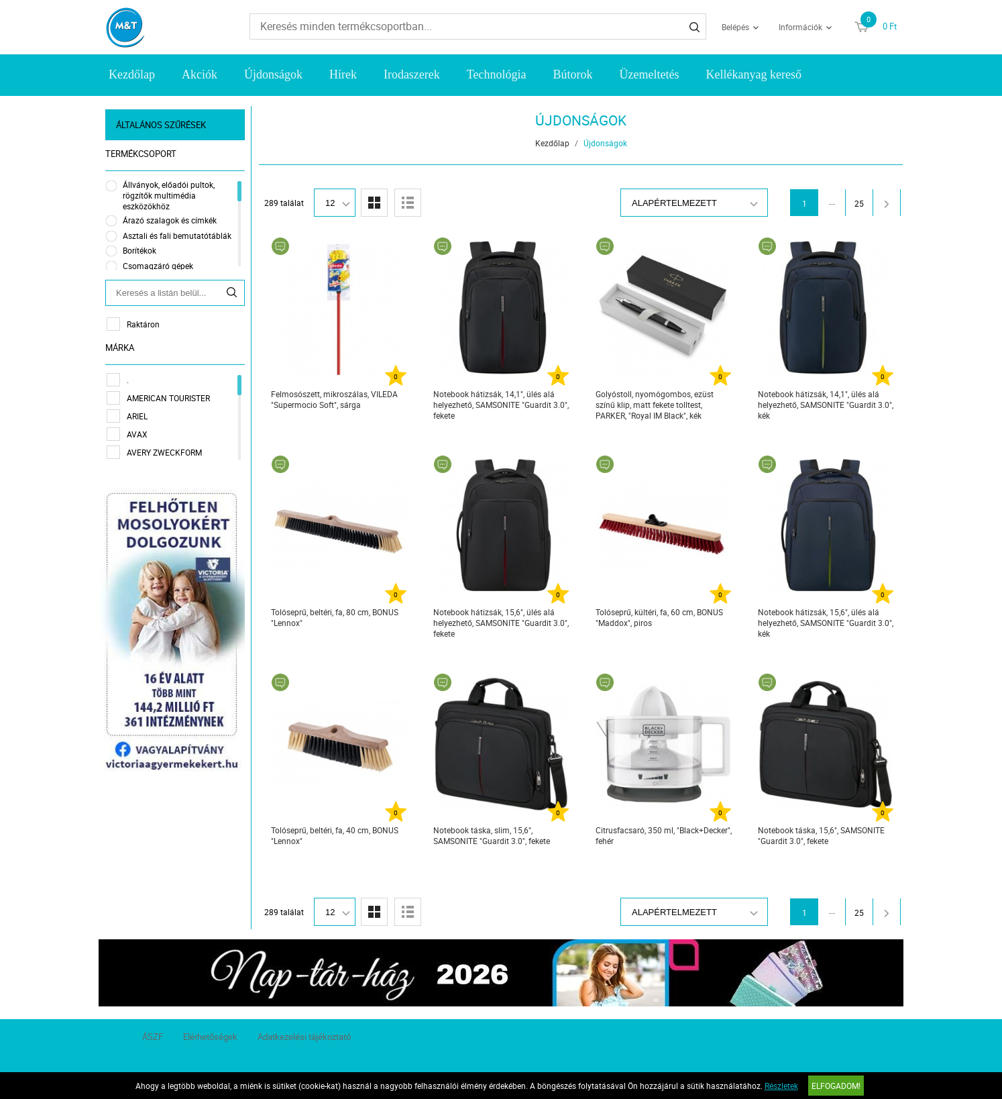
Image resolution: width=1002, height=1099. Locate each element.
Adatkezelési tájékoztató (304, 1037)
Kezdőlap (132, 74)
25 (859, 203)
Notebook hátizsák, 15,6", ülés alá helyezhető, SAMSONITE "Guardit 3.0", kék (825, 623)
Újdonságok (273, 74)
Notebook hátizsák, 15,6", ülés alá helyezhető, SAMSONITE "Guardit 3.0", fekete (501, 623)
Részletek (781, 1085)
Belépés (735, 26)
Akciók (199, 74)
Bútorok (573, 74)
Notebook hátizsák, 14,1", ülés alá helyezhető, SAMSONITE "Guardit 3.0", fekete (501, 404)
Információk (800, 26)
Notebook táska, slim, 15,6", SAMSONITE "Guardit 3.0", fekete (491, 835)
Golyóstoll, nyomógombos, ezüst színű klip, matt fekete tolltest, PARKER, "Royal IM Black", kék (655, 404)
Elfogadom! (836, 1085)
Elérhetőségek (210, 1037)
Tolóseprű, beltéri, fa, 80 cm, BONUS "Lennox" (334, 617)
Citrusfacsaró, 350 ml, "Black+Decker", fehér (664, 835)
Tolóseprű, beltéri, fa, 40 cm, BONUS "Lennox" (334, 835)
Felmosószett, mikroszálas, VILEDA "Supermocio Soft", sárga (334, 399)
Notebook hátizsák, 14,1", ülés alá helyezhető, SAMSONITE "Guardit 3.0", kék (825, 404)
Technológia (496, 74)
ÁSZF (152, 1037)
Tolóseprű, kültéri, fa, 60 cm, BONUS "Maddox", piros (659, 617)
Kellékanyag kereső (753, 74)
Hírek (343, 74)
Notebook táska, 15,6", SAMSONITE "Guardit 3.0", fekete (821, 835)
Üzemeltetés (649, 74)
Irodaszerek (412, 74)
